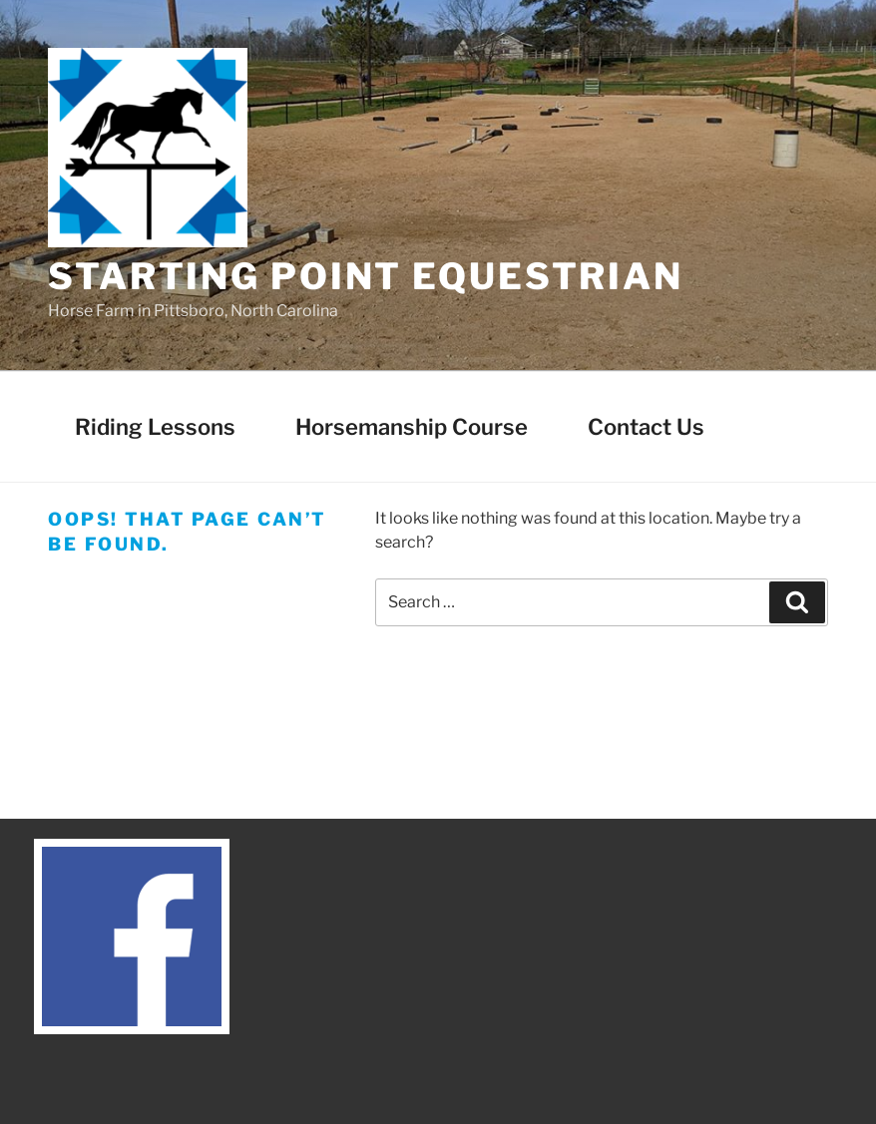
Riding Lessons (155, 427)
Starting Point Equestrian (365, 276)
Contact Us (646, 427)
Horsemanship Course (411, 427)
